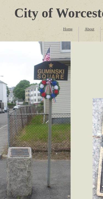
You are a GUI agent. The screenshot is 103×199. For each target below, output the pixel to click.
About (89, 29)
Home (68, 29)
